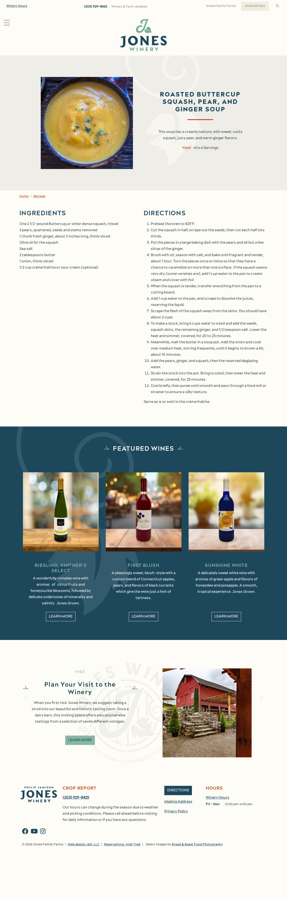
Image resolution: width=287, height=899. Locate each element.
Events (193, 60)
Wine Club (144, 60)
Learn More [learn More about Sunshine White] (226, 626)
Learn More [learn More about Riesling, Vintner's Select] (61, 626)
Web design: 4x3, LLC (84, 854)
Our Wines (114, 60)
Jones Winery (255, 6)
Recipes (39, 206)
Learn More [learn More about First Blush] (143, 626)
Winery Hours (16, 6)
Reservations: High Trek (122, 854)
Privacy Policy (176, 821)
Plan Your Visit (49, 60)
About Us (83, 60)
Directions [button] (178, 800)
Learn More (80, 750)
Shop (216, 60)
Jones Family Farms (221, 6)
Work (239, 60)
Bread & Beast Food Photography (197, 854)
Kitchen (167, 60)
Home (23, 206)
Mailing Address (178, 811)
